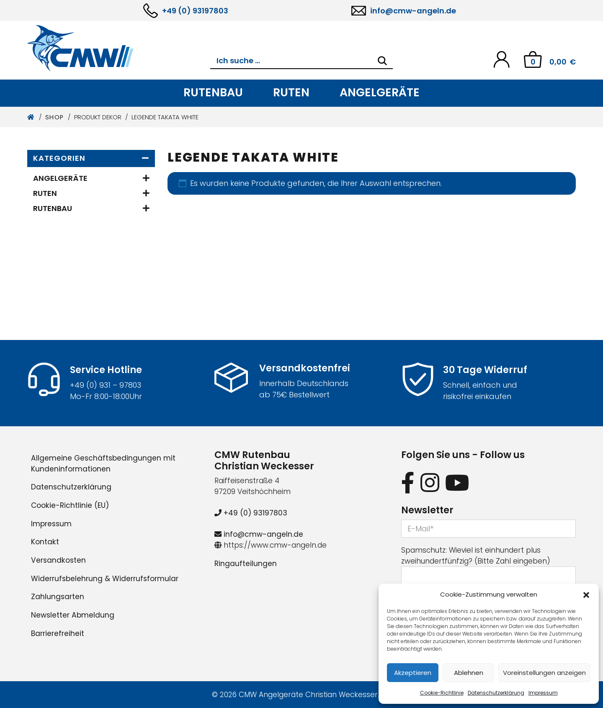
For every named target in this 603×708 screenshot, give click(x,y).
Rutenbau (213, 92)
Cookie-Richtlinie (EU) (70, 505)
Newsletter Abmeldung (72, 615)
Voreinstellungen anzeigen (544, 672)
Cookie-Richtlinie (442, 692)
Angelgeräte (380, 92)
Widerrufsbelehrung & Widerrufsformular (104, 579)
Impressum (543, 692)
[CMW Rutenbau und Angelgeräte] (118, 48)
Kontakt (45, 542)
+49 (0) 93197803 (195, 10)
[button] (586, 594)
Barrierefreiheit (57, 633)
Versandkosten (58, 560)
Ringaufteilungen (245, 564)
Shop (54, 117)
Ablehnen (468, 672)
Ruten (291, 92)
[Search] (382, 60)
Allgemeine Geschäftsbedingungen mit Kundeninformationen (103, 463)
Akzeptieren (412, 672)
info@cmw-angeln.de (413, 10)
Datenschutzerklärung (496, 692)
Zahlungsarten (57, 597)
